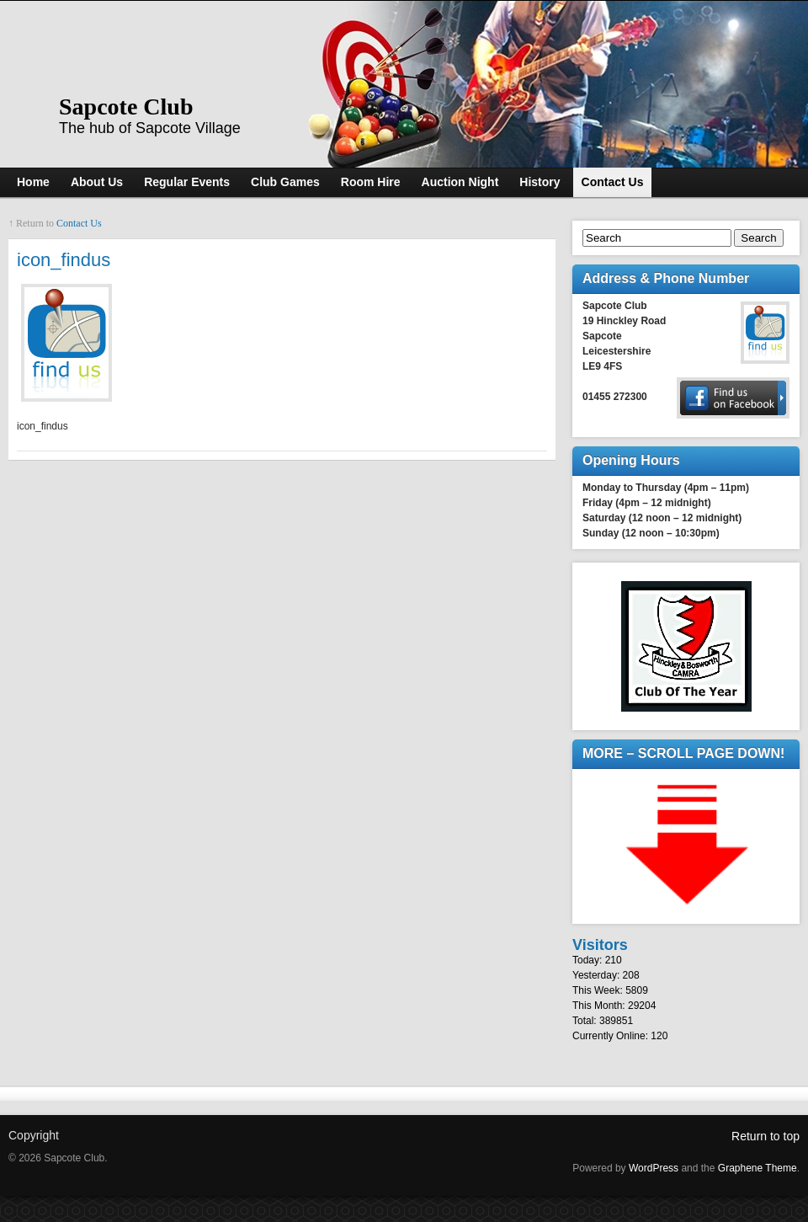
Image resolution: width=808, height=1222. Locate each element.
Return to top (765, 1136)
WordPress (653, 1168)
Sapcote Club (126, 106)
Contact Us (79, 223)
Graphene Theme (757, 1168)
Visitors (600, 945)
